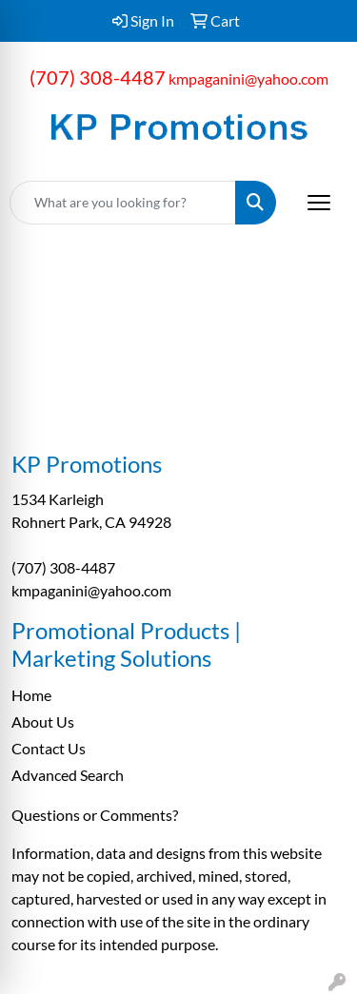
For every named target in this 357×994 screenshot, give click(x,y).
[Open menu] (319, 203)
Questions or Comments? (94, 815)
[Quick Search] (123, 202)
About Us (42, 721)
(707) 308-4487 (98, 77)
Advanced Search (67, 775)
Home (31, 695)
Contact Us (48, 748)
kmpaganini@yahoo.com (248, 78)
